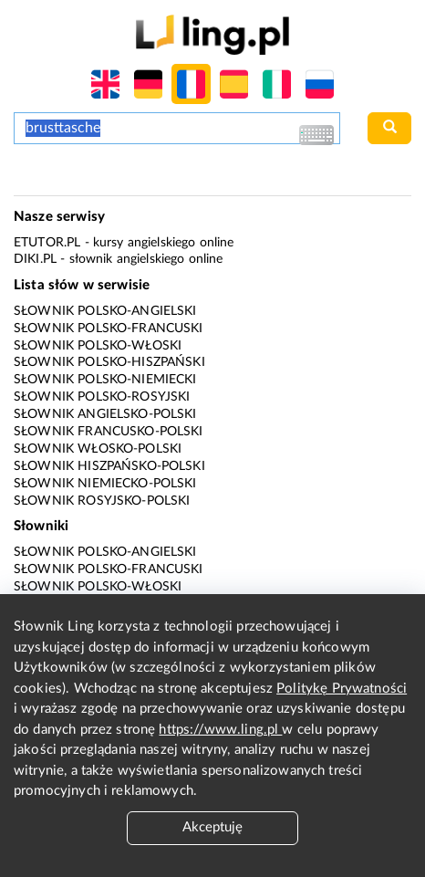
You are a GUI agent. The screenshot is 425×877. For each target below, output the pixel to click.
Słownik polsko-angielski (105, 311)
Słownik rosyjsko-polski (102, 501)
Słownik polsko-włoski (97, 345)
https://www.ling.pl (220, 729)
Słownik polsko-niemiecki (105, 379)
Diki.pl (35, 259)
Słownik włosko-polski (97, 449)
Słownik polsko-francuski (108, 328)
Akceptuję (212, 827)
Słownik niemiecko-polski (105, 483)
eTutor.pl (47, 242)
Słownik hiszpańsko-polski (109, 466)
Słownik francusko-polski (108, 431)
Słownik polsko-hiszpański (109, 362)
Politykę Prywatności (341, 688)
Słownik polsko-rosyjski (102, 397)
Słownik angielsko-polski (105, 414)
